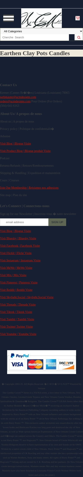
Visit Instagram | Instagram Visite (20, 260)
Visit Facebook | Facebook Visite (20, 245)
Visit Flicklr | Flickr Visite (16, 253)
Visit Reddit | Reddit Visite (16, 290)
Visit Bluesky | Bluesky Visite (18, 238)
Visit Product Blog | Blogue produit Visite (25, 151)
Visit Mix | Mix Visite (13, 275)
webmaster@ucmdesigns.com (18, 97)
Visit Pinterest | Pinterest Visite (19, 282)
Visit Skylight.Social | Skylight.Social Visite (26, 297)
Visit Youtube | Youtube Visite (18, 334)
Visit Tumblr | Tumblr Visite (17, 319)
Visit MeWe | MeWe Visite (16, 267)
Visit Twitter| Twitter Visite (16, 326)
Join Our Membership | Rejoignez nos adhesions (29, 187)
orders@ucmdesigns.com (15, 101)
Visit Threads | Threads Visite (18, 304)
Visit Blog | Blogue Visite (15, 143)
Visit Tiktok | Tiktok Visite (16, 312)
